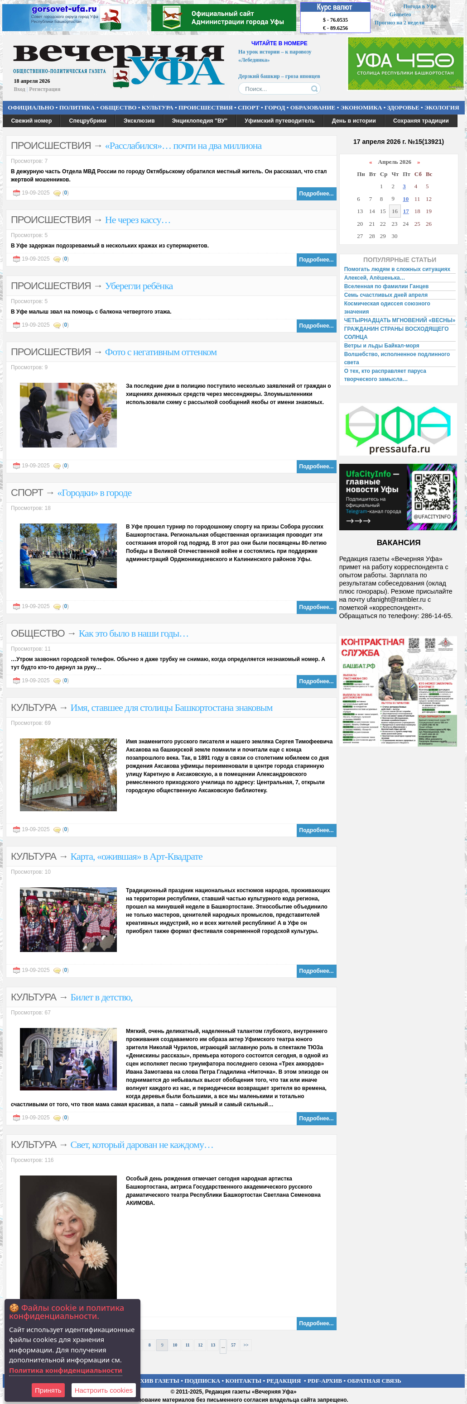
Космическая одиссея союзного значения (387, 307)
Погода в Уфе (419, 6)
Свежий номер (31, 121)
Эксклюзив (139, 121)
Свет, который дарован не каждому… (142, 1144)
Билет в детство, (102, 997)
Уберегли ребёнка (139, 285)
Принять (48, 1390)
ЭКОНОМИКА (361, 107)
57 (233, 1344)
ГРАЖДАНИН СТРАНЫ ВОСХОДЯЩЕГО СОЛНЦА (396, 333)
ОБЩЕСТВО (118, 107)
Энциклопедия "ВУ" (200, 121)
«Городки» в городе (94, 492)
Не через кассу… (138, 219)
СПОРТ (249, 107)
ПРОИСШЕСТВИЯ (205, 107)
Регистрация (44, 89)
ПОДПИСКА (202, 1380)
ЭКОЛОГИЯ (441, 107)
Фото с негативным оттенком (161, 351)
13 (213, 1344)
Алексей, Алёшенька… (374, 278)
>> (245, 1344)
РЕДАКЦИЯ (283, 1380)
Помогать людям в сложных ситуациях (397, 269)
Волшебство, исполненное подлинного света (397, 358)
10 (175, 1344)
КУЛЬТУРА (157, 107)
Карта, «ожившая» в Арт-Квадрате (136, 856)
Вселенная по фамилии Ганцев (386, 286)
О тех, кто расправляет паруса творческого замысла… (385, 375)
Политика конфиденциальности (65, 1370)
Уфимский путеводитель (280, 121)
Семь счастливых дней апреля (386, 295)
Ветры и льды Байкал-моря (381, 346)
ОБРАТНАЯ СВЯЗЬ (374, 1380)
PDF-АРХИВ (325, 1380)
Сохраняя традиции (421, 121)
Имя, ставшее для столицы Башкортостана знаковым (172, 707)
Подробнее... (316, 193)
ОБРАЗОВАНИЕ (313, 107)
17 (406, 211)
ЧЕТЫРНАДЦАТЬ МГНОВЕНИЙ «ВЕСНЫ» (400, 320)
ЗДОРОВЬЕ (403, 107)
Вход (19, 89)
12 (200, 1344)
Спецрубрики (87, 121)
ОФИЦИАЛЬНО (31, 107)
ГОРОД (275, 107)
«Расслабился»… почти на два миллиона (183, 145)
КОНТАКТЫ (244, 1380)
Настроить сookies (104, 1390)
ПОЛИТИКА (77, 107)
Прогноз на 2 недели (399, 22)
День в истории (354, 121)
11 (187, 1344)
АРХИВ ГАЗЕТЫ (155, 1380)
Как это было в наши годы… (134, 633)
